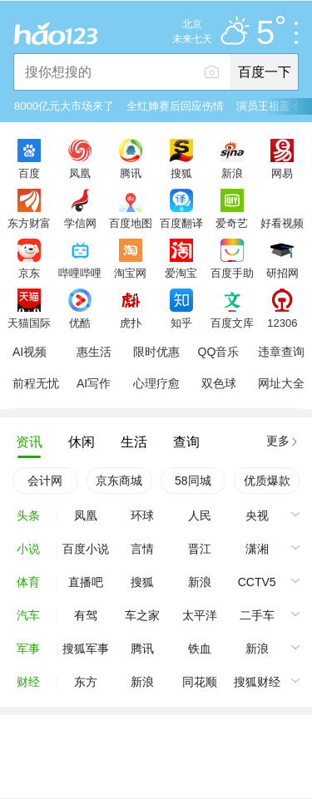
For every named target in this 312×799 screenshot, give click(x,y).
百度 (29, 173)
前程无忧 (35, 383)
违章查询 (281, 351)
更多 (278, 440)
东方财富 (29, 223)
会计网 (44, 480)
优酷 (80, 322)
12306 (282, 322)
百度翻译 (181, 223)
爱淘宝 (181, 273)
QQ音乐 (219, 351)
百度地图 (130, 223)
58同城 (193, 480)
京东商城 (119, 480)
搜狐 (181, 173)
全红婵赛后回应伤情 (175, 106)
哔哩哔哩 (80, 273)
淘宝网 (130, 273)
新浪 (232, 173)
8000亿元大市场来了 (64, 106)
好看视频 (282, 223)
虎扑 (130, 322)
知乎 (181, 322)
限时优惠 (156, 351)
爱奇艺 (231, 223)
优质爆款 (267, 480)
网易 (282, 173)
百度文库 (232, 322)
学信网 (80, 223)
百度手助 (232, 273)
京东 (29, 273)
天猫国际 (29, 322)
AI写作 (94, 383)
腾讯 (130, 173)
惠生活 (94, 351)
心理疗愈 (156, 383)
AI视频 (29, 351)
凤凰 (80, 173)
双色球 (218, 383)
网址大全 (281, 383)
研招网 (282, 273)
